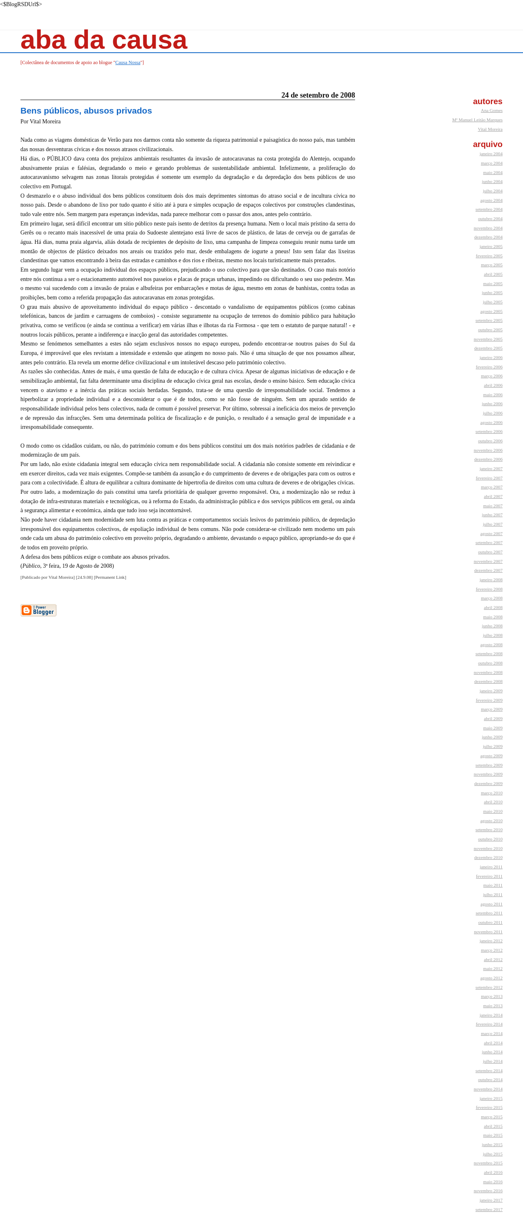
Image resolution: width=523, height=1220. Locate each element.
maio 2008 (493, 616)
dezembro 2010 (488, 857)
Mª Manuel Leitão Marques (477, 119)
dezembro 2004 (488, 236)
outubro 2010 (490, 838)
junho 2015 (492, 1144)
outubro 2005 (490, 329)
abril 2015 (493, 1126)
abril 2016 (493, 1172)
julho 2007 (493, 524)
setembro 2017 (489, 1209)
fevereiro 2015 (489, 1107)
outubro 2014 (490, 1079)
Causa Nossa (127, 62)
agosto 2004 (492, 200)
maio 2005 (493, 283)
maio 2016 (493, 1181)
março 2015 (492, 1116)
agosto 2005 (492, 311)
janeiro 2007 (491, 468)
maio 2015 (493, 1135)
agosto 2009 (492, 755)
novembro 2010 (488, 848)
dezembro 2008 (488, 681)
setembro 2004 (489, 209)
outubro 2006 (490, 440)
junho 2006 (492, 403)
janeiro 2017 (491, 1200)
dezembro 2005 (488, 348)
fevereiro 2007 (489, 477)
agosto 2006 (492, 422)
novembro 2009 (488, 774)
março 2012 (492, 950)
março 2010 (492, 792)
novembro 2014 (488, 1088)
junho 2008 (492, 625)
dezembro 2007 (488, 570)
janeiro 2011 (491, 866)
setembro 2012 (489, 987)
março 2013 (492, 996)
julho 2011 (493, 894)
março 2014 (492, 1033)
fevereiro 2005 (489, 255)
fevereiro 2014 (489, 1023)
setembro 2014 (489, 1070)
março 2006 (492, 375)
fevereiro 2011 (489, 876)
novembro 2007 (488, 561)
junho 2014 (492, 1051)
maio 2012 (493, 968)
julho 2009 (493, 746)
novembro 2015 (488, 1162)
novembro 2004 (488, 227)
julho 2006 (493, 412)
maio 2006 (493, 394)
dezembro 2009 (488, 783)
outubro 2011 (490, 922)
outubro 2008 (490, 662)
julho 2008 (493, 635)
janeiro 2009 (491, 690)
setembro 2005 (489, 320)
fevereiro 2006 (489, 366)
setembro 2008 (489, 653)
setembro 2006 (489, 431)
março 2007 (492, 486)
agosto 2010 (492, 820)
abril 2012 (493, 959)
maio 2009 (493, 727)
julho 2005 (493, 301)
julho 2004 (493, 190)
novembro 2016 (488, 1190)
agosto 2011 (492, 903)
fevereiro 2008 (489, 589)
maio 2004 (493, 172)
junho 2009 (492, 736)
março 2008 (492, 598)
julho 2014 (493, 1061)
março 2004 (492, 163)
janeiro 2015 (491, 1098)
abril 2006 (493, 385)
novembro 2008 (488, 672)
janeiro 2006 (491, 357)
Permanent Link (110, 577)
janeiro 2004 (491, 153)
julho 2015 (493, 1153)
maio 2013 (493, 1005)
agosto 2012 (492, 977)
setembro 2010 (489, 829)
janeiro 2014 (491, 1015)
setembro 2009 (489, 765)
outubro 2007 (490, 551)
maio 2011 (493, 885)
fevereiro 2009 (489, 700)
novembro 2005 (488, 339)
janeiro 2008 (491, 579)
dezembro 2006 (488, 459)
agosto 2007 (492, 533)
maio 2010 (493, 811)
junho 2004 (492, 181)
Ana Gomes (492, 110)
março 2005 (492, 264)
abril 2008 (493, 607)
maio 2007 (493, 505)
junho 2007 (492, 514)
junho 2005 (492, 292)
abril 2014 (493, 1042)
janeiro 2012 (491, 940)
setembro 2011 (489, 912)
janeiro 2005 (491, 246)
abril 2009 (493, 718)
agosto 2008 (492, 644)
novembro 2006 (488, 450)
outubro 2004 (490, 218)
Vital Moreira (490, 129)
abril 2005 (493, 274)
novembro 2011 (488, 931)
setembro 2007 (489, 542)
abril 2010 (493, 801)
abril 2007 (493, 496)
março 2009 (492, 709)
